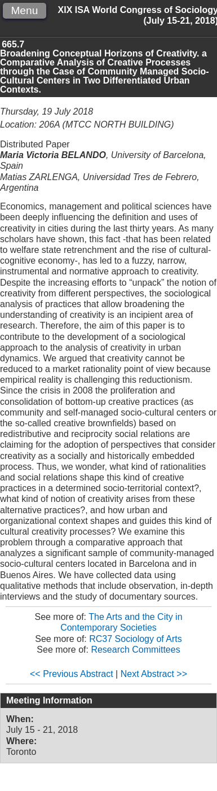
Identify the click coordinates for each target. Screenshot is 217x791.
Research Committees (135, 649)
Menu (24, 10)
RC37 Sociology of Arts (135, 639)
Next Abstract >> (154, 674)
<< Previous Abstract (71, 674)
